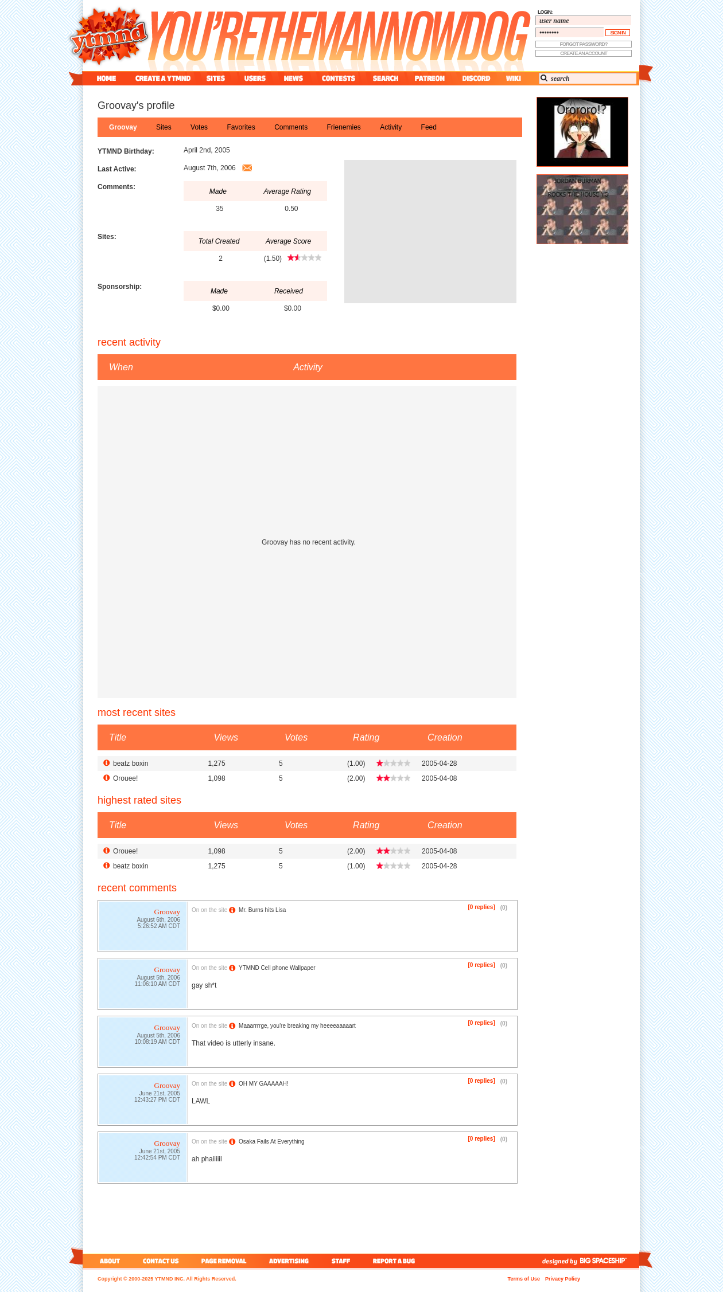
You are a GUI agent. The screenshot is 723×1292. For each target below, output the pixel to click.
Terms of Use (524, 1279)
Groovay (123, 127)
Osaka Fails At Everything (272, 1141)
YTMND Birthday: (126, 151)
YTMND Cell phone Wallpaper (277, 968)
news (293, 78)
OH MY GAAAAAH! (264, 1083)
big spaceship (609, 1261)
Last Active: (117, 169)
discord (475, 78)
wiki (513, 78)
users (255, 78)
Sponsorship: (120, 287)
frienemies (344, 127)
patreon (429, 78)
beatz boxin (130, 763)
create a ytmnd (163, 78)
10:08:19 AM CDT (157, 1043)
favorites (241, 127)
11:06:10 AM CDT (157, 985)
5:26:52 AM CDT (159, 927)
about (108, 1261)
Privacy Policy (562, 1279)
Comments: (116, 187)
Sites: (107, 237)
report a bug (396, 1261)
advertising (289, 1261)
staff (342, 1261)
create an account (583, 53)
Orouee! (125, 778)
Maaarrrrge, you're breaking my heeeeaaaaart (297, 1026)
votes (199, 127)
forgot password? (584, 44)
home (106, 78)
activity (391, 127)
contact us (161, 1261)
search (385, 78)
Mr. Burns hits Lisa (262, 910)
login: (545, 12)
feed (429, 127)
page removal (223, 1261)
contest (338, 78)
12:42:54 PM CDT (157, 1159)
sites (215, 78)
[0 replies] (481, 907)
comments (291, 127)
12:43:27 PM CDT (157, 1101)
